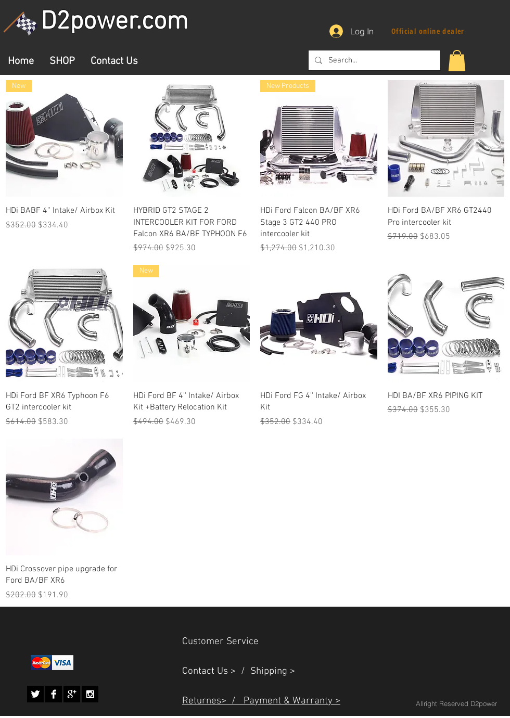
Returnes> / (213, 701)
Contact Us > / (216, 671)
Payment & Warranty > (292, 701)
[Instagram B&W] (90, 694)
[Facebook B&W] (53, 694)
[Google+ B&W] (71, 694)
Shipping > (272, 671)
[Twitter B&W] (35, 694)
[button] (457, 60)
